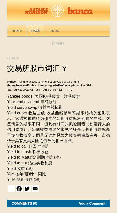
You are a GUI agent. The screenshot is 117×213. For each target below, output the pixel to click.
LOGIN (53, 31)
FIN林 (35, 31)
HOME (17, 31)
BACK (13, 58)
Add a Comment (92, 203)
